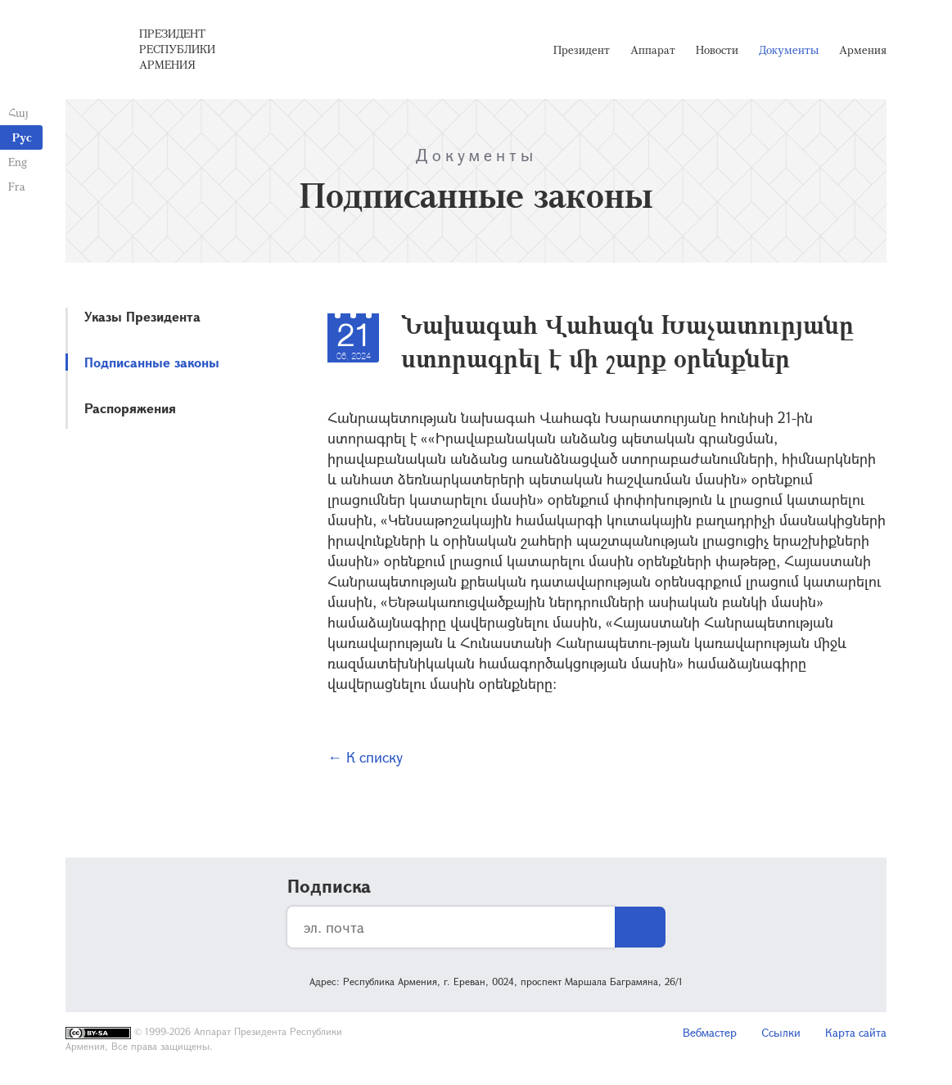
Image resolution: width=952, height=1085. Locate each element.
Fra (16, 186)
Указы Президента (142, 316)
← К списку (365, 757)
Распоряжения (130, 407)
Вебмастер (710, 1032)
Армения (863, 49)
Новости (717, 49)
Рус (22, 137)
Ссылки (781, 1032)
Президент (581, 49)
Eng (17, 161)
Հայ (18, 112)
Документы (789, 49)
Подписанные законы (151, 362)
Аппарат (652, 49)
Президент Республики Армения (177, 48)
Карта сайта (856, 1032)
